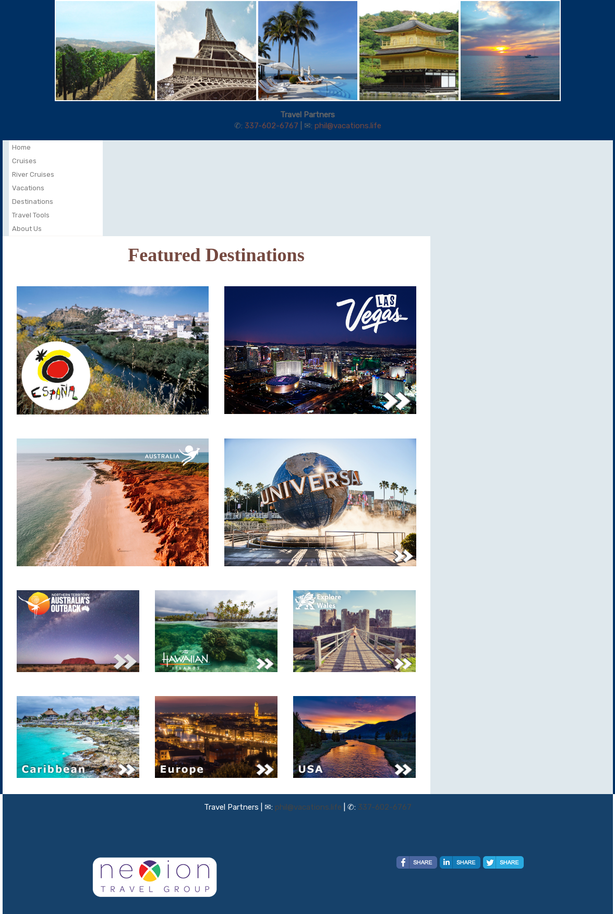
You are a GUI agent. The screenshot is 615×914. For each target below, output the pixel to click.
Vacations (28, 188)
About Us (27, 229)
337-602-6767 (271, 125)
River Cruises (33, 174)
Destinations (32, 201)
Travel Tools (31, 215)
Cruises (24, 161)
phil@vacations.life (348, 125)
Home (21, 147)
